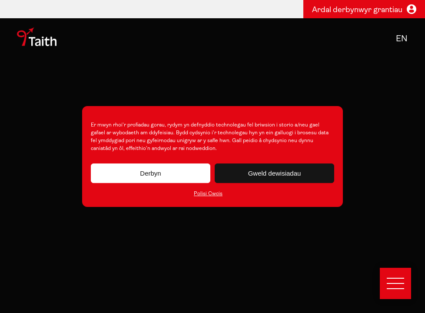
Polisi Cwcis (208, 193)
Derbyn (150, 173)
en (402, 39)
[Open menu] (395, 283)
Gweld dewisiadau (274, 173)
